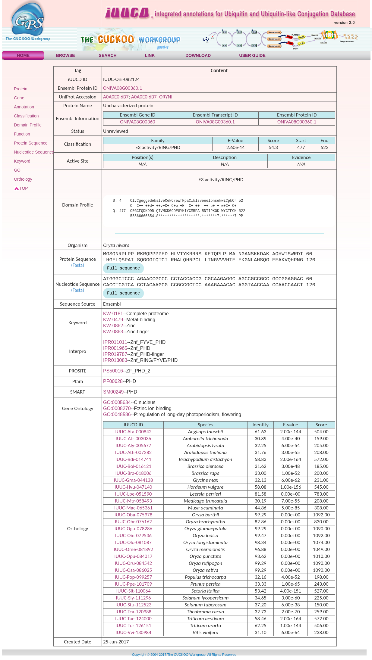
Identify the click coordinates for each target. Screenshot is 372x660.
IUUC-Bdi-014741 (133, 459)
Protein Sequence (30, 143)
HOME (23, 55)
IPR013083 (115, 360)
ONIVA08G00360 (137, 122)
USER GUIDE (252, 55)
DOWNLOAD (198, 55)
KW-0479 (113, 319)
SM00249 (113, 391)
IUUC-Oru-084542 (133, 563)
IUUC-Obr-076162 (133, 521)
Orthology (23, 179)
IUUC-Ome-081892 (133, 549)
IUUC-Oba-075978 (134, 515)
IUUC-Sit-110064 (133, 591)
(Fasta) (77, 265)
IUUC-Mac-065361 (133, 508)
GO (17, 170)
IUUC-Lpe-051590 (133, 494)
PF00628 (113, 381)
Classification (26, 116)
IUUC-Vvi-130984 (133, 632)
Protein (20, 88)
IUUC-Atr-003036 (133, 438)
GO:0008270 (117, 408)
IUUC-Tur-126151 (133, 625)
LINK (150, 55)
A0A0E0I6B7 (116, 97)
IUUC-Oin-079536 (133, 535)
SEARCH (108, 55)
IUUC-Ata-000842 (133, 431)
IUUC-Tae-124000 (133, 618)
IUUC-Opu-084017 (133, 556)
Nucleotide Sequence (34, 152)
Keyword (22, 161)
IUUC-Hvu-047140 (133, 487)
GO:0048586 (117, 414)
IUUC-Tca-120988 (133, 612)
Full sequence (123, 268)
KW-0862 (113, 325)
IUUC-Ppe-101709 (133, 584)
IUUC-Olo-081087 (133, 542)
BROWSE (65, 55)
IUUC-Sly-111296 (133, 598)
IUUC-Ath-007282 (133, 452)
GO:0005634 (117, 402)
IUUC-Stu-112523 (133, 605)
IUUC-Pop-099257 (133, 577)
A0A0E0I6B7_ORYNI (151, 97)
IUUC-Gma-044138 (133, 480)
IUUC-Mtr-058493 (133, 501)
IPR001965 (115, 348)
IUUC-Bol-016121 (133, 466)
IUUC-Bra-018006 (133, 473)
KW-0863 (113, 331)
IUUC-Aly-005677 (133, 445)
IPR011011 (115, 342)
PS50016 (113, 370)
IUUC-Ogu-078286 (133, 528)
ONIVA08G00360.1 (122, 88)
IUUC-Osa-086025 (133, 570)
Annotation (24, 106)
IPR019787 (115, 354)
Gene (19, 97)
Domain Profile (28, 125)
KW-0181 (113, 313)
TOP (23, 188)
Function (22, 134)
